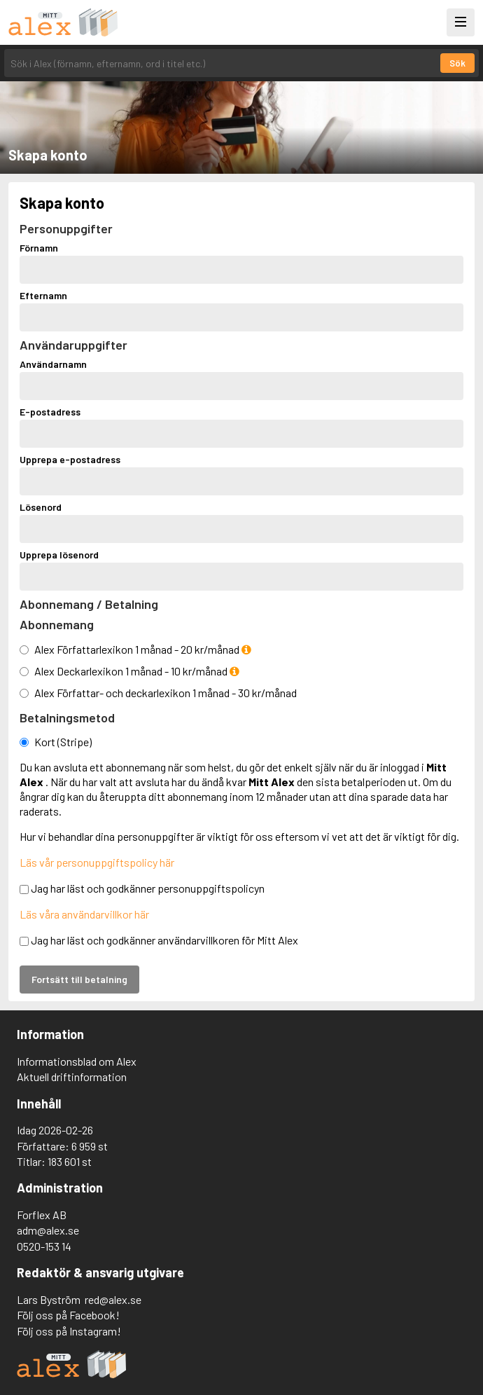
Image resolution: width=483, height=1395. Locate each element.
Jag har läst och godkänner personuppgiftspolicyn (142, 888)
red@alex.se (113, 1299)
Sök (457, 63)
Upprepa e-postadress (70, 460)
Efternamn (43, 296)
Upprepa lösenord (59, 555)
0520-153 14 (44, 1246)
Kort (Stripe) (63, 741)
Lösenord (41, 507)
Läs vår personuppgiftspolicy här (97, 862)
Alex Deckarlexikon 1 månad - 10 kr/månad (136, 671)
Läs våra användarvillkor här (84, 914)
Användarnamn (53, 364)
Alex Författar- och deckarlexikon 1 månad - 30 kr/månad (165, 692)
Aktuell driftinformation (72, 1076)
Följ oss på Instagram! (69, 1331)
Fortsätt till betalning (79, 979)
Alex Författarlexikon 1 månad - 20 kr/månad (142, 649)
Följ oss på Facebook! (68, 1314)
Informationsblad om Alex (76, 1061)
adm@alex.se (48, 1230)
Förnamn (39, 248)
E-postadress (50, 412)
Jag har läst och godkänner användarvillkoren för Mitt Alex (159, 940)
